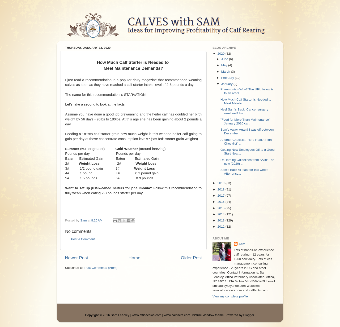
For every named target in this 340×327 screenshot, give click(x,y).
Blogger (248, 315)
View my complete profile (230, 296)
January (227, 84)
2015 (221, 208)
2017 (221, 195)
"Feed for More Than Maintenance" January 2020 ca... (245, 121)
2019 (221, 183)
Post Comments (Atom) (101, 268)
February (228, 78)
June (225, 59)
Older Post (191, 257)
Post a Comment (83, 239)
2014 (221, 214)
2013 (221, 220)
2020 (221, 53)
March (226, 71)
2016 (221, 201)
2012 (221, 226)
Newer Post (76, 257)
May (224, 65)
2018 (221, 189)
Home (134, 257)
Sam (241, 244)
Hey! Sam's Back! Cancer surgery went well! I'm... (244, 111)
